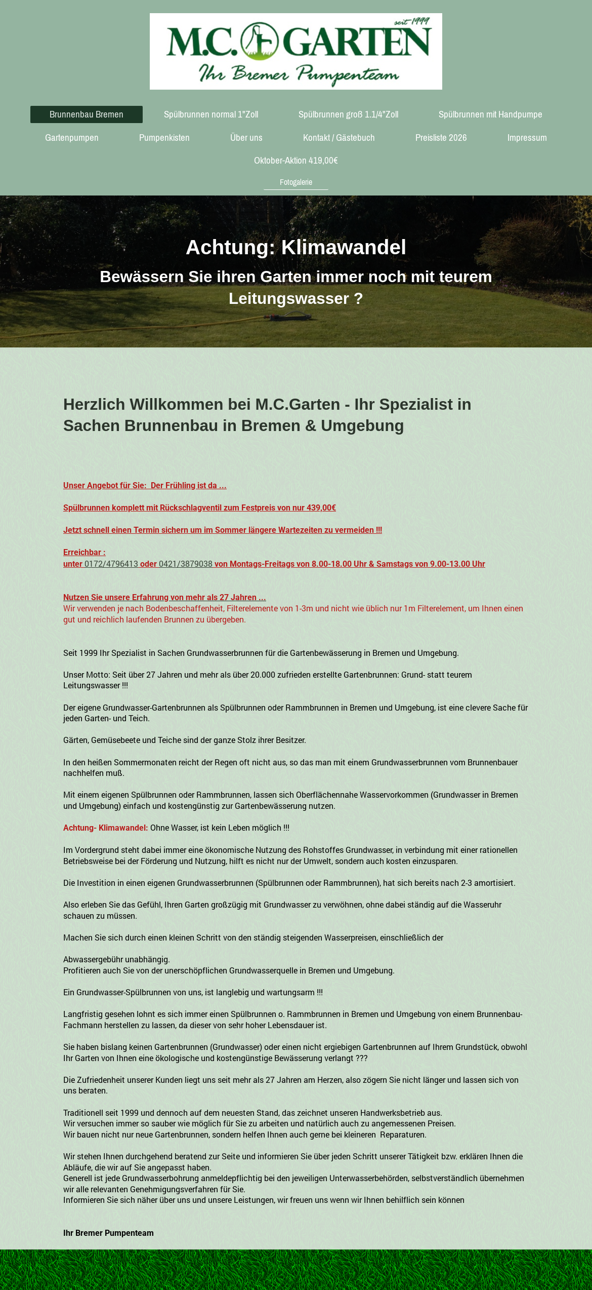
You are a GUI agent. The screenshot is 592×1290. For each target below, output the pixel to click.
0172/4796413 (111, 563)
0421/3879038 (186, 563)
